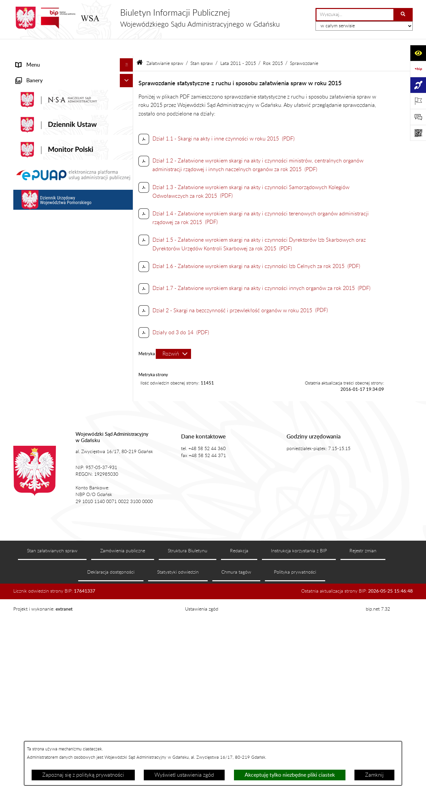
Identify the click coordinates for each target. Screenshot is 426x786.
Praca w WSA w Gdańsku (45, 496)
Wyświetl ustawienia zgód (184, 775)
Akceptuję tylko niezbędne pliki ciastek (290, 775)
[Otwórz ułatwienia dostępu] (418, 53)
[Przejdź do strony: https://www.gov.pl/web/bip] (418, 69)
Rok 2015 (273, 46)
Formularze (29, 531)
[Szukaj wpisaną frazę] (403, 14)
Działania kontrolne (38, 483)
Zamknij (374, 775)
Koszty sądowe (33, 114)
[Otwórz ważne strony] (418, 101)
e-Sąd (22, 352)
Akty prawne (30, 101)
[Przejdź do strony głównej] (146, 18)
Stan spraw (201, 46)
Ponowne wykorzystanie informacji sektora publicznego (65, 513)
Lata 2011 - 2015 (238, 46)
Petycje (24, 379)
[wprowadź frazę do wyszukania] (355, 14)
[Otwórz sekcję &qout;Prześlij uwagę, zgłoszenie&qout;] (418, 117)
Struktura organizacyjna (43, 128)
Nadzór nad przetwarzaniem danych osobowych (57, 439)
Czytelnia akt (31, 366)
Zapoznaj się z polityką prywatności (83, 775)
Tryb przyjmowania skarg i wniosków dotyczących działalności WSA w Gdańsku (64, 417)
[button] (127, 74)
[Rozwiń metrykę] (173, 337)
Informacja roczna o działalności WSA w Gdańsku (62, 396)
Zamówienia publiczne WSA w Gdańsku (62, 469)
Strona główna (33, 61)
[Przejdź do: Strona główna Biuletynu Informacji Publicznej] (139, 46)
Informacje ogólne (37, 74)
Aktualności (29, 88)
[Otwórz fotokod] (418, 133)
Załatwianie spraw (37, 141)
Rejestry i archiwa (36, 456)
